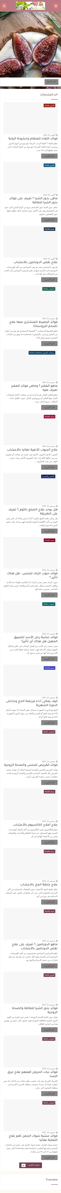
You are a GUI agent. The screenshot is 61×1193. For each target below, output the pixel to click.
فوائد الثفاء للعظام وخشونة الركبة (33, 139)
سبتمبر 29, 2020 (48, 382)
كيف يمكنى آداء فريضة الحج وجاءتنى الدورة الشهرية (32, 703)
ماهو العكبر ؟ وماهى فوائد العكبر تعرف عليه (34, 388)
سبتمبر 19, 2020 (48, 1068)
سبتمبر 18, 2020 (48, 1132)
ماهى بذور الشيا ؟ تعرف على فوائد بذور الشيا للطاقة (33, 200)
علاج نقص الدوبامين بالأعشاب (36, 262)
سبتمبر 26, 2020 (48, 506)
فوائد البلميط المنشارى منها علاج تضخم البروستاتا (33, 324)
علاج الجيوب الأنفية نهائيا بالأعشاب (32, 450)
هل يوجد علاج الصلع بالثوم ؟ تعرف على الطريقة (33, 512)
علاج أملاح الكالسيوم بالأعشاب (35, 825)
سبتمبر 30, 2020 (48, 318)
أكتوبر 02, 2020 (49, 135)
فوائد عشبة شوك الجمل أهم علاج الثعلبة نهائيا (33, 1138)
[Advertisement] (30, 44)
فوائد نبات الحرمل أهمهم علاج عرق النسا (32, 1074)
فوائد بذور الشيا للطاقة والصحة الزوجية (35, 1010)
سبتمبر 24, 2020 (48, 761)
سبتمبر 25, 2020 (48, 634)
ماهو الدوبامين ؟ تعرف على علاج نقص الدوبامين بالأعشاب (35, 946)
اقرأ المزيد (49, 156)
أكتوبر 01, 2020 (49, 259)
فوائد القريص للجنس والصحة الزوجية (31, 765)
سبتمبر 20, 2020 (48, 1005)
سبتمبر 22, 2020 (48, 941)
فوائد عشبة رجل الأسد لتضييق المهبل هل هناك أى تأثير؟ (36, 639)
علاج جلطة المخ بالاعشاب (39, 885)
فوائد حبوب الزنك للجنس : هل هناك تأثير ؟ (32, 575)
